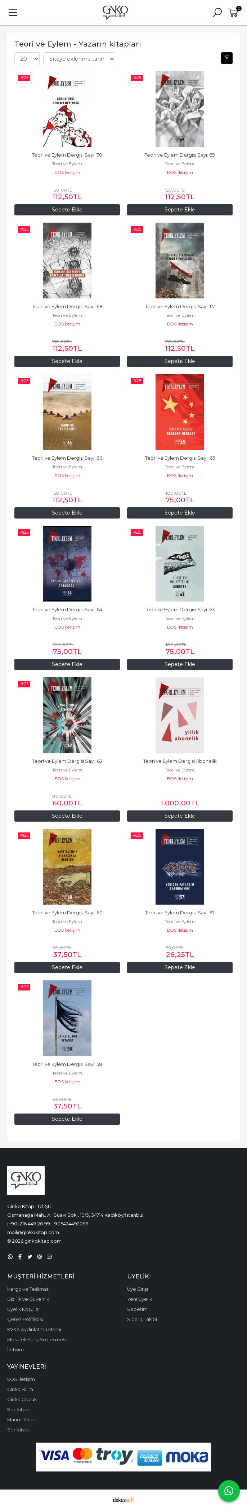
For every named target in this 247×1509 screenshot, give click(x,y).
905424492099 (71, 1223)
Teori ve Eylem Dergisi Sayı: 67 (180, 306)
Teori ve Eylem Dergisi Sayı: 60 (67, 912)
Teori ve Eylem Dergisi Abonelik (179, 761)
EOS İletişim (67, 172)
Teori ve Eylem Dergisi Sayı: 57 (180, 912)
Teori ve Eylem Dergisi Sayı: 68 (67, 306)
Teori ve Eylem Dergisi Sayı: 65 (180, 458)
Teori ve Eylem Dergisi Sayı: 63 (180, 609)
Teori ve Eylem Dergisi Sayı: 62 (67, 761)
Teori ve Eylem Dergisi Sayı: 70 (67, 155)
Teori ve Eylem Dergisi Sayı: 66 (67, 458)
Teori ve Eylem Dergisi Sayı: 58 (67, 1064)
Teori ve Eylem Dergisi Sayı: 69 (180, 155)
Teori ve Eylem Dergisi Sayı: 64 (67, 609)
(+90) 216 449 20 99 (28, 1223)
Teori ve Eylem (67, 163)
